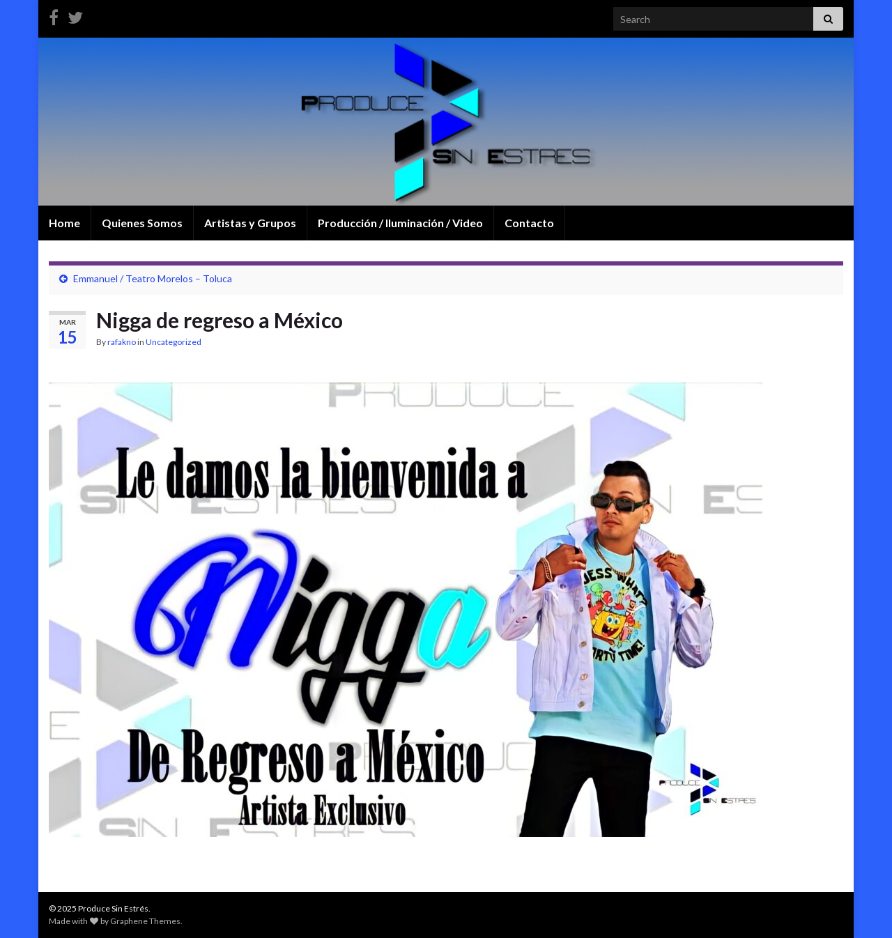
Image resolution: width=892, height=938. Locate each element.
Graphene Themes (145, 921)
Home (64, 222)
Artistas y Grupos (250, 222)
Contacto (529, 222)
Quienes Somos (142, 222)
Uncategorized (173, 342)
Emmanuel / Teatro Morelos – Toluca (152, 278)
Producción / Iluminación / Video (400, 222)
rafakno (121, 342)
